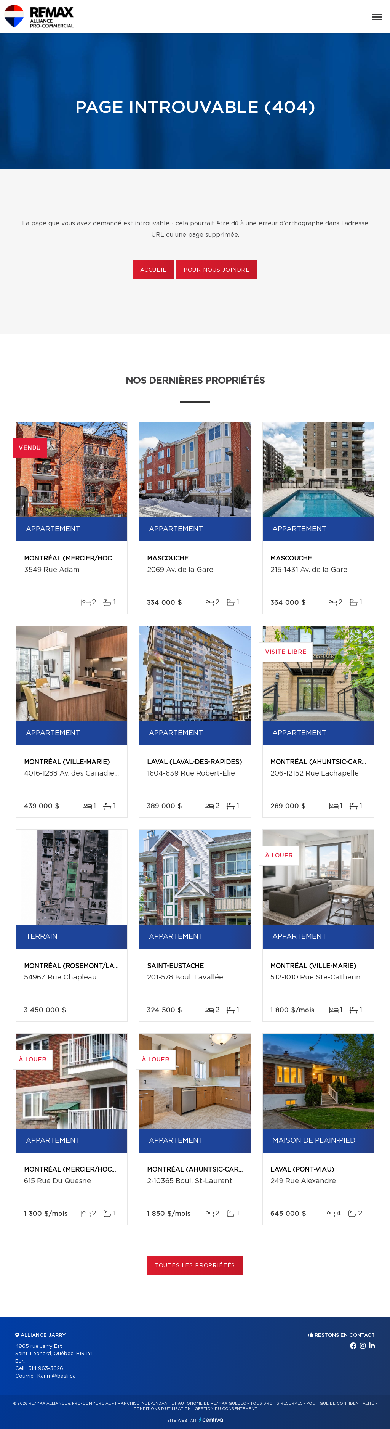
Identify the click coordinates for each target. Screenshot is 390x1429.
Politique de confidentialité (340, 1403)
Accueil (153, 270)
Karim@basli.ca (56, 1376)
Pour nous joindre (217, 270)
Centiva (211, 1419)
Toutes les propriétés (195, 1265)
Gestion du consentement (226, 1409)
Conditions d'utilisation (162, 1409)
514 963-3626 (45, 1368)
